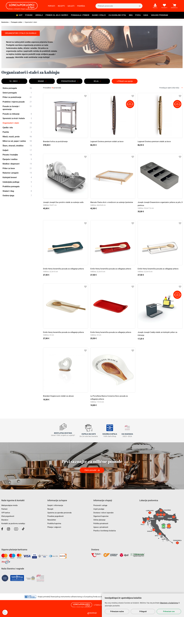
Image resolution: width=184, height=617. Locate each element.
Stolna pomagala (17, 88)
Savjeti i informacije (55, 504)
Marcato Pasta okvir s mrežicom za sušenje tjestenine (112, 202)
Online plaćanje (99, 519)
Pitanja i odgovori (54, 526)
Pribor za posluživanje (17, 97)
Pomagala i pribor (80, 15)
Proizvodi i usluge (100, 504)
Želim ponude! (90, 469)
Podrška (81, 6)
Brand (41, 81)
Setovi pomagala (17, 92)
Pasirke (17, 132)
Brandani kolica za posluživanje (56, 141)
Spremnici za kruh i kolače (17, 118)
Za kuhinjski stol (117, 15)
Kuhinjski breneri (17, 177)
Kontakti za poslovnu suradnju (14, 522)
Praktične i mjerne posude (17, 101)
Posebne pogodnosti (55, 515)
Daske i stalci (99, 15)
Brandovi (5, 519)
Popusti (51, 6)
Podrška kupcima (54, 522)
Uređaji (39, 15)
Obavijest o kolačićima (169, 603)
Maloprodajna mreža (10, 504)
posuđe (52, 54)
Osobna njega (17, 195)
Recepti (61, 6)
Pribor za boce (17, 168)
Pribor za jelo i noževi (57, 15)
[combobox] (171, 87)
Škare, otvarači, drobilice (17, 145)
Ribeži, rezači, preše (17, 136)
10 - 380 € (13, 81)
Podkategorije (68, 81)
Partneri (4, 508)
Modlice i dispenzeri (17, 163)
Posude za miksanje (17, 113)
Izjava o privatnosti (101, 526)
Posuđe (28, 15)
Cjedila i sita (17, 127)
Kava (146, 15)
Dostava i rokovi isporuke (103, 512)
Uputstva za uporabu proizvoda (60, 512)
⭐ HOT (19, 15)
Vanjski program (159, 15)
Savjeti (71, 6)
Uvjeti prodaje (99, 508)
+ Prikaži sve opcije (125, 81)
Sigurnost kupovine (101, 515)
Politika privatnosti (101, 522)
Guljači (17, 150)
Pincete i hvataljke (17, 154)
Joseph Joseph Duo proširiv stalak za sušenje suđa (64, 202)
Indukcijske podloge (17, 182)
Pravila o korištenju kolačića (105, 530)
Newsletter (51, 519)
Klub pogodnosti (8, 515)
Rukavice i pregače (17, 173)
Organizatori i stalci (17, 123)
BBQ (130, 15)
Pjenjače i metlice (17, 159)
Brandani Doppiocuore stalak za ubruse (59, 396)
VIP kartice (5, 512)
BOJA (96, 81)
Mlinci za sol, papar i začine (17, 141)
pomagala (10, 57)
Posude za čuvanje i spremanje (17, 107)
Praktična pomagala (17, 186)
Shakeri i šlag (17, 191)
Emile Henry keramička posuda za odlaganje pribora (64, 269)
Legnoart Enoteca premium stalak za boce (107, 141)
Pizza (138, 15)
